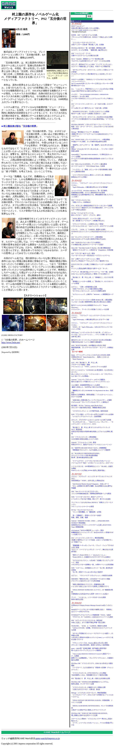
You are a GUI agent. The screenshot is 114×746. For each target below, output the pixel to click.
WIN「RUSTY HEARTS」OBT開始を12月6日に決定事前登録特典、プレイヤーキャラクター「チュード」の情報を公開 (92, 347)
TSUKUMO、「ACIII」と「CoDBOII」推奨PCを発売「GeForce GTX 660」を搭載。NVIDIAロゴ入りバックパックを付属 (91, 628)
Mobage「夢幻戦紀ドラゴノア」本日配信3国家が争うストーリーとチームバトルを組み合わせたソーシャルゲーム (92, 134)
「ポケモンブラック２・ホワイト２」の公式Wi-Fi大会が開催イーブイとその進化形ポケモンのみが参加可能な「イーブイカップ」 (92, 119)
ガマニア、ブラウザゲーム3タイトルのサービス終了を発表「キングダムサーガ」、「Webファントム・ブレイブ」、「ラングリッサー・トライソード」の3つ (92, 422)
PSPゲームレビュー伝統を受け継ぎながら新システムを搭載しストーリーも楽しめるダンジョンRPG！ (85, 28)
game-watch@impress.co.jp (47, 738)
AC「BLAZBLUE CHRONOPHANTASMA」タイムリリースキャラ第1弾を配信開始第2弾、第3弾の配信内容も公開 (86, 455)
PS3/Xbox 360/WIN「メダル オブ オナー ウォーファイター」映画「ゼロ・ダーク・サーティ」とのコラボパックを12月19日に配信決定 (92, 126)
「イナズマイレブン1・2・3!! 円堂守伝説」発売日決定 (89, 411)
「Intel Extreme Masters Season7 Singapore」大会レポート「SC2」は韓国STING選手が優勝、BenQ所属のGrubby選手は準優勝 (91, 486)
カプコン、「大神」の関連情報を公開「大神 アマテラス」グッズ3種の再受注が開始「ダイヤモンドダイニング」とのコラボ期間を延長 (88, 289)
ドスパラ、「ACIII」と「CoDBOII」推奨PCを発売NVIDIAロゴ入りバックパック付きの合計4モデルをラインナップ (92, 231)
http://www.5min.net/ (11, 342)
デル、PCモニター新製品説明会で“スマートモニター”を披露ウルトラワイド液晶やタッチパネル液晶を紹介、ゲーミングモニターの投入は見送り (92, 207)
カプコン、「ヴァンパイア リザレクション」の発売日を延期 (91, 575)
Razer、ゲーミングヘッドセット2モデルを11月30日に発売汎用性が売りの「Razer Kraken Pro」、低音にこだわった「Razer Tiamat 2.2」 (90, 357)
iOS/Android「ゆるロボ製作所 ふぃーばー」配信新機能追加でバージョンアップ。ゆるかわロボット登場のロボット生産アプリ (92, 532)
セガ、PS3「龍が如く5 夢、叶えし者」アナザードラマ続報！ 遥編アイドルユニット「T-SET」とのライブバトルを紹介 (89, 364)
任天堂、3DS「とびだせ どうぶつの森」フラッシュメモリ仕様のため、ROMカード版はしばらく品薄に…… (91, 37)
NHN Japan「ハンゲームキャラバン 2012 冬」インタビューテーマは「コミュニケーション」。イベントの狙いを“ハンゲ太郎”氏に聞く (91, 334)
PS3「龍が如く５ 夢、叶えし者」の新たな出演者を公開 (90, 678)
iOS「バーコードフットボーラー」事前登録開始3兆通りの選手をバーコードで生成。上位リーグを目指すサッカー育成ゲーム (92, 540)
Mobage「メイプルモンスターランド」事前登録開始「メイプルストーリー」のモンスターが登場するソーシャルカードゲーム (92, 695)
